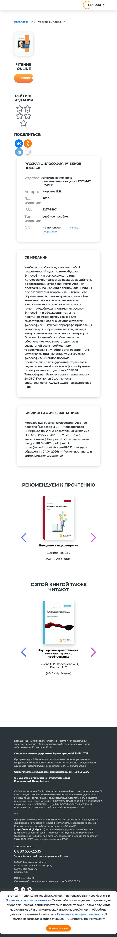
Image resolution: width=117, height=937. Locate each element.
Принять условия (58, 928)
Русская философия (50, 22)
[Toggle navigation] (12, 5)
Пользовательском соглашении (28, 900)
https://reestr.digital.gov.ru (29, 829)
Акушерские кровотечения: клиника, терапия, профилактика (58, 653)
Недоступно (26, 78)
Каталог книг (23, 22)
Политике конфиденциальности (80, 914)
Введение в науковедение (58, 545)
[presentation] (23, 537)
